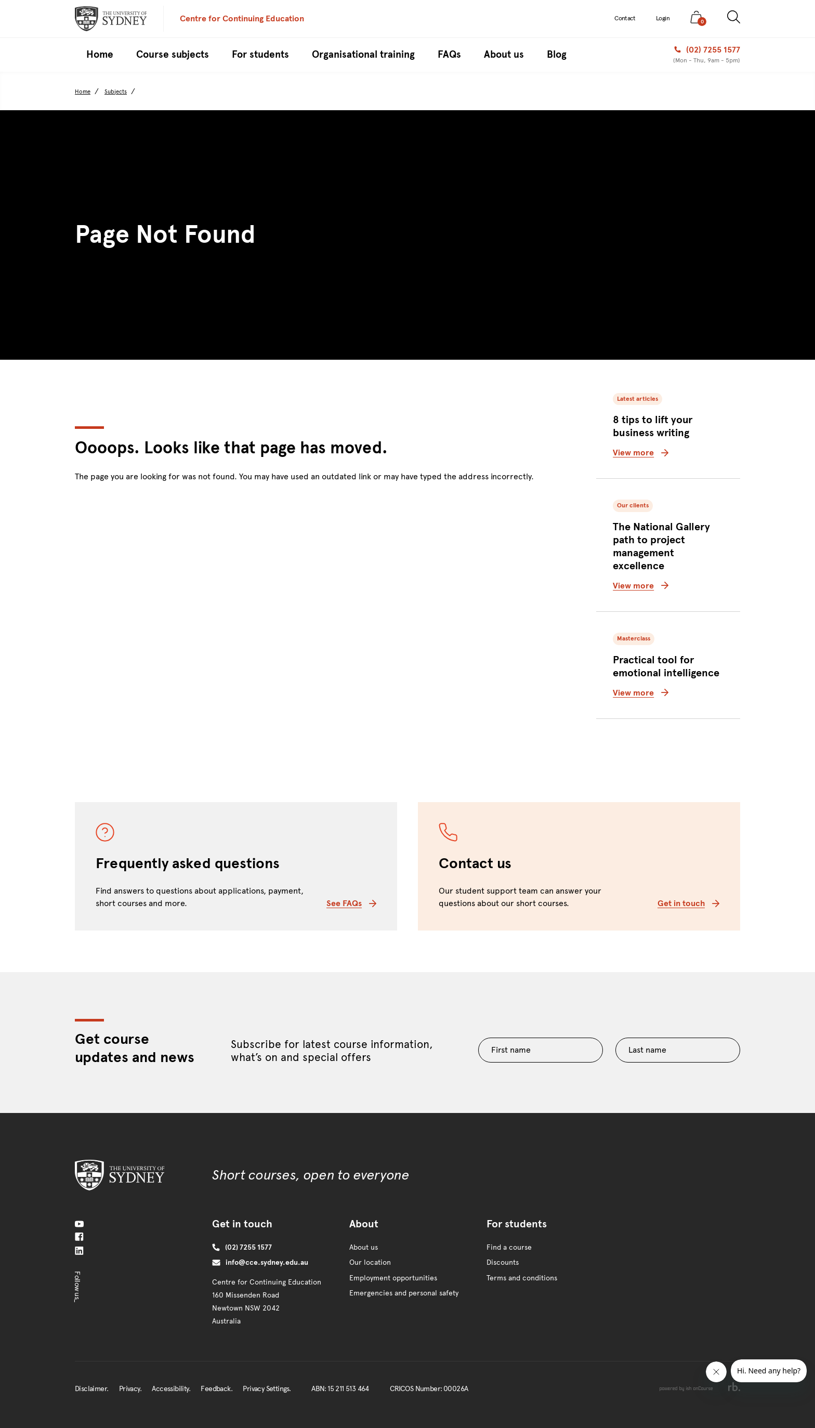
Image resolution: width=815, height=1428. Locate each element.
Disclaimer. (91, 1388)
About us (363, 1247)
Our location (370, 1262)
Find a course (509, 1247)
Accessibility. (171, 1388)
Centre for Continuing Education (242, 18)
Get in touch (688, 903)
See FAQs (351, 903)
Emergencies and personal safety (403, 1293)
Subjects (115, 91)
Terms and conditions (522, 1278)
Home (82, 91)
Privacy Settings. (267, 1388)
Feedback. (216, 1388)
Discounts (503, 1262)
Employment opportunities (393, 1278)
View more (640, 452)
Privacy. (130, 1388)
